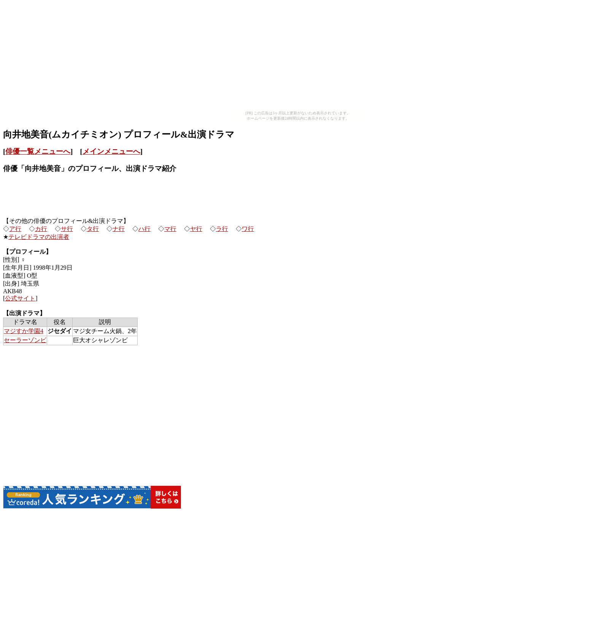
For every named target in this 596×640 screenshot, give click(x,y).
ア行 (15, 229)
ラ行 (222, 229)
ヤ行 (196, 229)
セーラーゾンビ (25, 340)
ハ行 (144, 229)
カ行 (41, 229)
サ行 (67, 229)
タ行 (93, 229)
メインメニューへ (111, 151)
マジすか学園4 (23, 331)
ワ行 (248, 229)
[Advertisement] (298, 56)
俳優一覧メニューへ (37, 151)
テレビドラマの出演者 (38, 237)
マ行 (170, 229)
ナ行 (119, 229)
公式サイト (20, 298)
